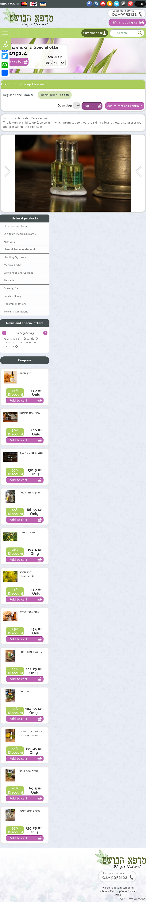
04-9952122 (124, 14)
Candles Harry (12, 296)
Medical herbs (12, 265)
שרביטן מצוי (27, 532)
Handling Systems (15, 257)
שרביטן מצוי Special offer (35, 47)
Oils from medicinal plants (20, 234)
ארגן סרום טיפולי (29, 492)
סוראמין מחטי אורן (30, 652)
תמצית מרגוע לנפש (31, 453)
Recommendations (15, 304)
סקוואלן (24, 691)
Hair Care (9, 242)
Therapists (10, 280)
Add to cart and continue (124, 106)
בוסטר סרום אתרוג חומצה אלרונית (30, 733)
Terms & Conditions (16, 311)
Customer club (93, 33)
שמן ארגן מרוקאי (29, 413)
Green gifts (11, 288)
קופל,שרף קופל (28, 771)
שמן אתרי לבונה (29, 612)
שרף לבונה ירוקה (29, 811)
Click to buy (15, 62)
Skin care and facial (15, 226)
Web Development (132, 899)
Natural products (24, 218)
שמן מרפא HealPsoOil (26, 574)
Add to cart (18, 400)
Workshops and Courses (18, 273)
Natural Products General (19, 249)
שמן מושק (25, 373)
